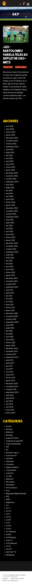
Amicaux (9, 429)
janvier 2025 (10, 170)
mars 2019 (10, 375)
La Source (10, 473)
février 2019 (10, 378)
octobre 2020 (11, 319)
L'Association (11, 470)
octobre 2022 (11, 249)
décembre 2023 (12, 208)
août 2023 (9, 220)
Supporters (10, 502)
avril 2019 (9, 372)
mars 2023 (10, 234)
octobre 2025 (11, 144)
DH (7, 450)
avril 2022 (9, 267)
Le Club (9, 476)
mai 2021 (9, 299)
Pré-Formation (11, 488)
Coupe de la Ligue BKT (14, 441)
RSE (7, 496)
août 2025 (9, 150)
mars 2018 (10, 410)
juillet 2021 (10, 293)
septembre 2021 (12, 287)
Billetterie (9, 432)
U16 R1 (8, 529)
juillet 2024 (10, 188)
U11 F (8, 508)
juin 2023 (9, 226)
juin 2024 (9, 190)
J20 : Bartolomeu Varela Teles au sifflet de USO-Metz (15, 54)
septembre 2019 (12, 357)
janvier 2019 (10, 381)
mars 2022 (10, 269)
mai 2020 (9, 334)
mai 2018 (9, 404)
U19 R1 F (9, 540)
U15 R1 (8, 526)
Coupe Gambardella (13, 444)
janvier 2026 (10, 135)
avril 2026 (9, 126)
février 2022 (10, 272)
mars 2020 (10, 340)
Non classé (10, 482)
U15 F (8, 523)
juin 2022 (9, 261)
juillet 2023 (10, 223)
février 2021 (10, 307)
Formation (10, 464)
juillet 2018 (10, 398)
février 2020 (10, 343)
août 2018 (9, 395)
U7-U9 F (9, 549)
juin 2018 (9, 401)
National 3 (10, 479)
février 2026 (10, 132)
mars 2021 (10, 305)
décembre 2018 (12, 384)
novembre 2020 (12, 316)
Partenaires (10, 485)
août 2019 (9, 360)
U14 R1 (8, 520)
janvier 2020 (10, 345)
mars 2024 (10, 199)
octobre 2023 (11, 214)
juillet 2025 (10, 152)
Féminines (10, 461)
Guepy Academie (12, 467)
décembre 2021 (12, 278)
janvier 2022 (10, 275)
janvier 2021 (10, 310)
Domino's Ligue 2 (20, 67)
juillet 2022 (10, 258)
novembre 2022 (12, 246)
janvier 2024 (10, 205)
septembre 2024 (12, 182)
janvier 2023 (10, 240)
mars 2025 (10, 164)
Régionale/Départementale (16, 494)
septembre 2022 (12, 252)
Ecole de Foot (11, 456)
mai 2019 (9, 369)
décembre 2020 (12, 313)
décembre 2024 (12, 173)
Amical (8, 426)
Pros (8, 491)
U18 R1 (8, 534)
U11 (7, 505)
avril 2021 (9, 302)
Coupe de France (12, 438)
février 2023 (10, 237)
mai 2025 (9, 158)
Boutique (9, 435)
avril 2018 (9, 407)
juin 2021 (9, 296)
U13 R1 (8, 517)
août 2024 (9, 185)
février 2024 (10, 202)
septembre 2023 (12, 217)
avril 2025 (9, 161)
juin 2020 (9, 331)
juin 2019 (9, 366)
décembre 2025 (12, 138)
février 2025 (10, 167)
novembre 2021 (12, 281)
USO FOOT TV (11, 552)
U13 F (8, 514)
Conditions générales (10, 580)
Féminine (9, 458)
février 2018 (10, 413)
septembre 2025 (12, 147)
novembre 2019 (12, 351)
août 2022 (9, 255)
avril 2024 (9, 196)
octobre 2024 (11, 179)
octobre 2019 (11, 354)
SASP (8, 499)
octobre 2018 (11, 389)
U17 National (11, 532)
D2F (7, 447)
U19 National (11, 537)
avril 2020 (9, 337)
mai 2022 (9, 264)
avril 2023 (9, 231)
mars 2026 (10, 129)
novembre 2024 (12, 176)
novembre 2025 (12, 141)
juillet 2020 (10, 328)
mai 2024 (9, 193)
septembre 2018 (12, 392)
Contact (5, 578)
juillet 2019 (10, 363)
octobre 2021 (11, 284)
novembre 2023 (12, 211)
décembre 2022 (12, 243)
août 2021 (9, 290)
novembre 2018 (12, 386)
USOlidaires (10, 555)
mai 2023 (9, 229)
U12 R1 (8, 511)
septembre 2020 (12, 322)
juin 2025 (9, 155)
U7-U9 (8, 546)
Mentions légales (17, 578)
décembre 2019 (12, 348)
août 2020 (9, 325)
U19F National (11, 543)
